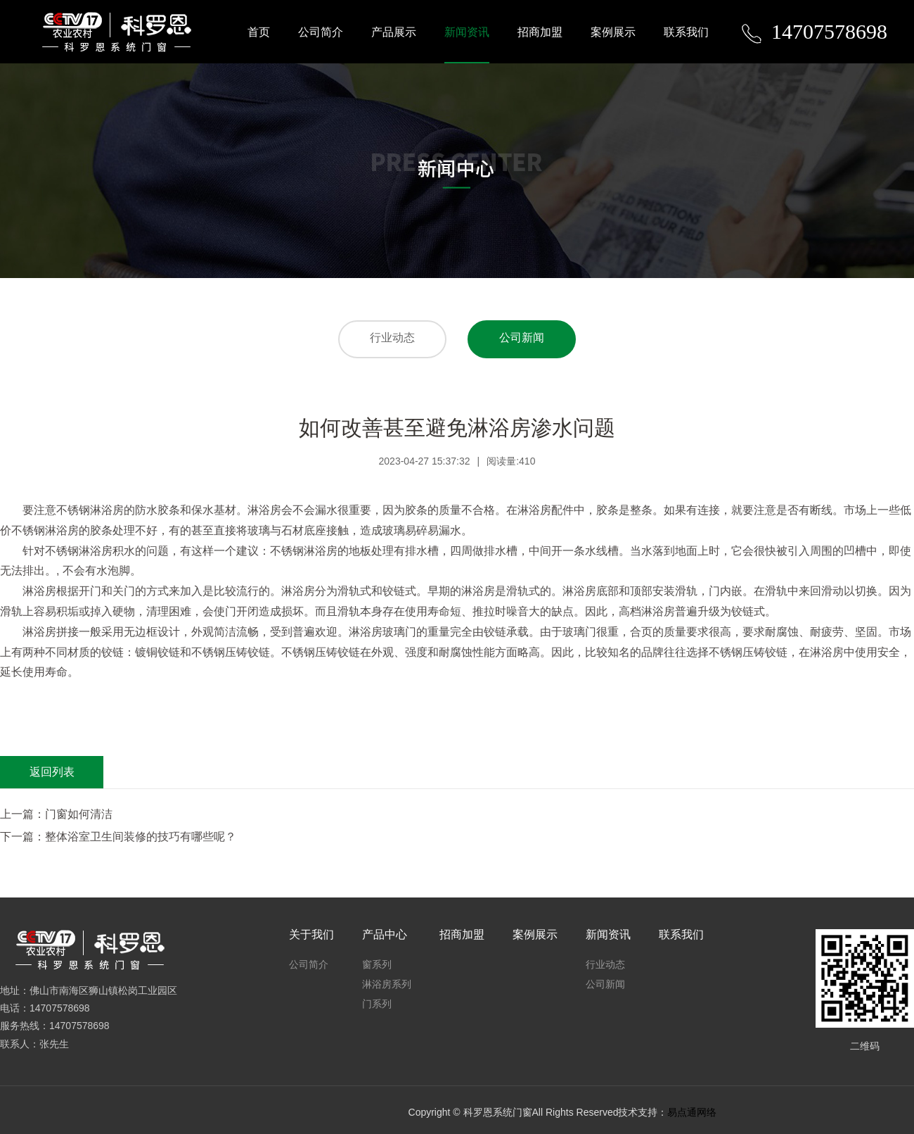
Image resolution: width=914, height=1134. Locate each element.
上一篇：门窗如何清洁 (56, 814)
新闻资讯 (466, 32)
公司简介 (320, 32)
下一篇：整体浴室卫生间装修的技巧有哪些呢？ (118, 837)
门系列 (377, 1003)
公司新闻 (521, 338)
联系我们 (686, 32)
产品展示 (393, 32)
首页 (258, 32)
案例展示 (613, 32)
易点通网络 (691, 1112)
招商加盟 (539, 32)
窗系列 (377, 964)
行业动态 (392, 338)
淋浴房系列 (386, 984)
